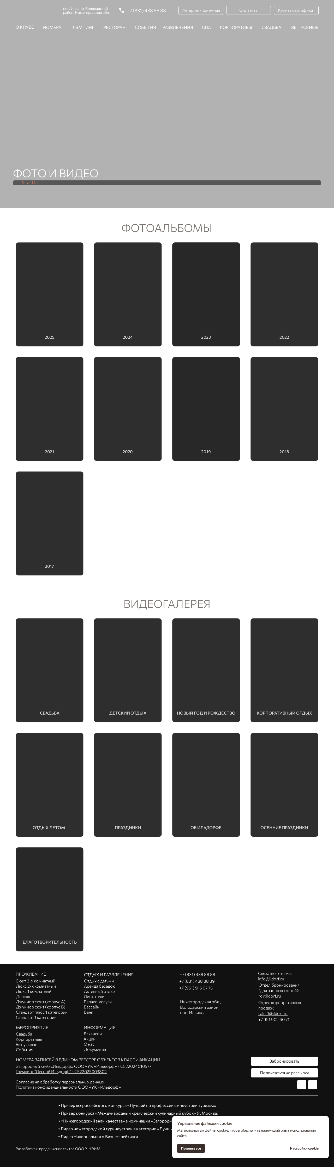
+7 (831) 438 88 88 (146, 10)
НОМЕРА (52, 6)
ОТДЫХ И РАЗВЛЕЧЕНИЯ (109, 974)
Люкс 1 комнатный (33, 991)
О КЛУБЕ (25, 6)
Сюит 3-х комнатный (35, 980)
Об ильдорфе (206, 827)
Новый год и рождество (206, 712)
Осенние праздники (284, 827)
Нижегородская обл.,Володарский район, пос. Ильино (200, 1007)
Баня (88, 1012)
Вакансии (93, 1033)
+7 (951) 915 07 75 (196, 987)
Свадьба (49, 712)
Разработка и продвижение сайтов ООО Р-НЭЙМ (58, 1148)
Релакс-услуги (98, 1001)
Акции (90, 1038)
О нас (89, 1044)
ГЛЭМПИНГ (82, 27)
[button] (200, 10)
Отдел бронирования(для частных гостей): (279, 990)
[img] (50, 899)
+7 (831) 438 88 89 (197, 981)
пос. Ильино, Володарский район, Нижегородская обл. (86, 10)
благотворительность (49, 941)
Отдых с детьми (99, 980)
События (24, 1049)
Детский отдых (128, 712)
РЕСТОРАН (114, 6)
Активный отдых (99, 991)
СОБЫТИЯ (145, 27)
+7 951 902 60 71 (273, 1019)
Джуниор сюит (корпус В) (40, 1006)
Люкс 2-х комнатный (36, 985)
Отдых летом (49, 827)
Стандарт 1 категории (36, 1017)
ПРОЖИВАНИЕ (31, 974)
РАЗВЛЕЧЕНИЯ (178, 6)
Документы (95, 1049)
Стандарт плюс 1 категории (42, 1012)
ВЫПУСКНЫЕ (304, 27)
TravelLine (30, 182)
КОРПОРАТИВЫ (236, 27)
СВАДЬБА (271, 6)
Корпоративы (29, 1039)
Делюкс (23, 996)
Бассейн (91, 1006)
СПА (206, 27)
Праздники (128, 827)
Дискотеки (94, 996)
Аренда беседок (99, 985)
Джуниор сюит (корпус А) (40, 1001)
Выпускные (26, 1044)
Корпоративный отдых (284, 712)
